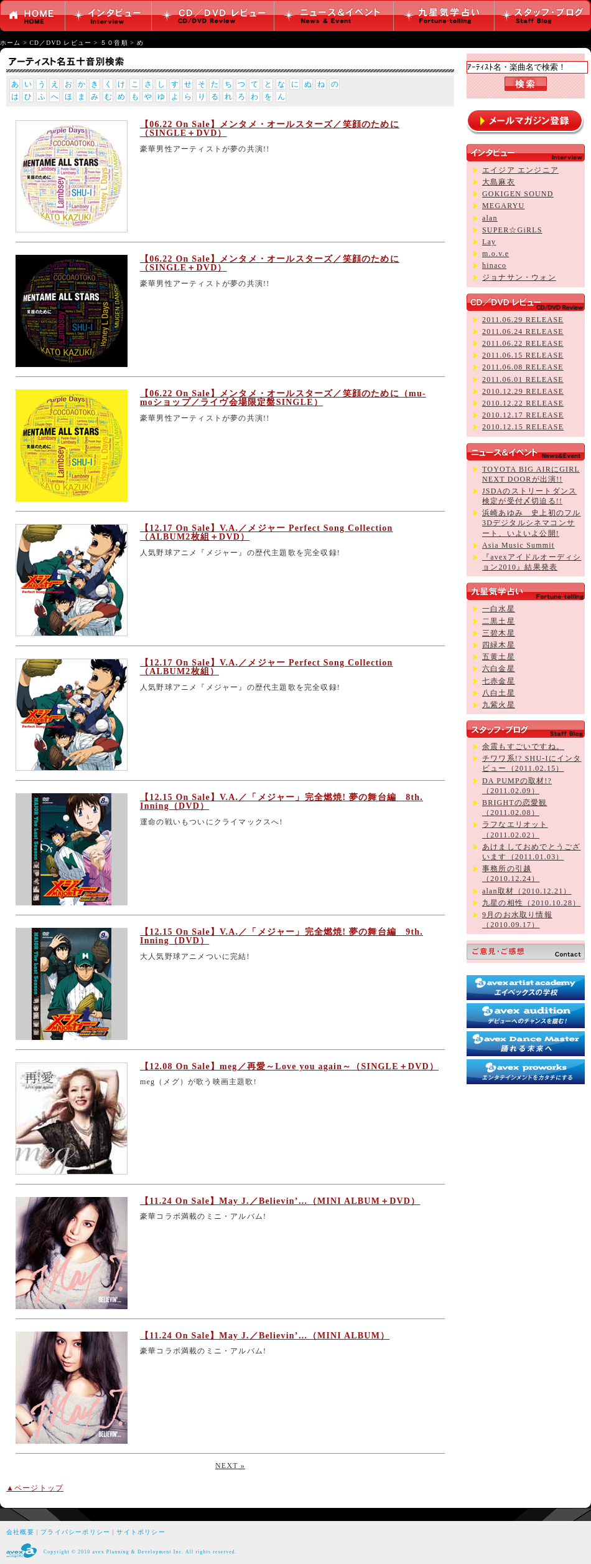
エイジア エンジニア (520, 170)
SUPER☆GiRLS (512, 230)
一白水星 (498, 608)
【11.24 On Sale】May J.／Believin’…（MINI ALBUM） (264, 1335)
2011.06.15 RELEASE (523, 355)
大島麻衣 (498, 182)
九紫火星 (498, 704)
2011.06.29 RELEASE (523, 319)
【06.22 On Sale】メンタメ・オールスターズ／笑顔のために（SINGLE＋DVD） (269, 129)
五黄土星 (498, 656)
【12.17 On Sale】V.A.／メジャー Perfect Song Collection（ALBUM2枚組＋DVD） (266, 532)
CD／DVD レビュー (60, 42)
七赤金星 (498, 681)
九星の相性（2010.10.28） (531, 903)
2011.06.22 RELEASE (523, 343)
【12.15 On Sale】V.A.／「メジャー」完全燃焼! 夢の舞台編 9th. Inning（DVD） (281, 936)
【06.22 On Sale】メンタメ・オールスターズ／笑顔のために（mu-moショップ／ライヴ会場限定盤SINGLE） (283, 398)
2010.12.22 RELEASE (523, 403)
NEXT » (230, 1465)
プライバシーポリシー (75, 1531)
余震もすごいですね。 (523, 746)
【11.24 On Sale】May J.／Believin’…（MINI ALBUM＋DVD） (280, 1201)
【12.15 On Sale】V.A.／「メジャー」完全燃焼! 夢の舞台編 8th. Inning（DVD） (281, 802)
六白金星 (498, 668)
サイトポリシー (140, 1531)
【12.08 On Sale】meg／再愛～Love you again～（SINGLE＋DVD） (289, 1066)
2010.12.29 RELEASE (523, 391)
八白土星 (498, 693)
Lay (489, 241)
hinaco (494, 265)
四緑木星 (498, 645)
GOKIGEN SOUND (518, 193)
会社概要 (20, 1531)
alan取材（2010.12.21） (527, 891)
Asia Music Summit (518, 545)
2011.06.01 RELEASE (523, 379)
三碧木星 (498, 633)
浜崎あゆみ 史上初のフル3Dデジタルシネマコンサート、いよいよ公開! (531, 522)
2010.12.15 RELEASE (523, 426)
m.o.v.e (495, 253)
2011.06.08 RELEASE (523, 367)
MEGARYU (503, 205)
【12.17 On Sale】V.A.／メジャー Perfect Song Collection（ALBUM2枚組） (266, 667)
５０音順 (114, 42)
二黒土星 (498, 621)
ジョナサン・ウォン (519, 277)
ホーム (10, 42)
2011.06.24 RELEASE (523, 331)
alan (490, 218)
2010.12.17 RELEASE (523, 415)
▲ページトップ (34, 1488)
